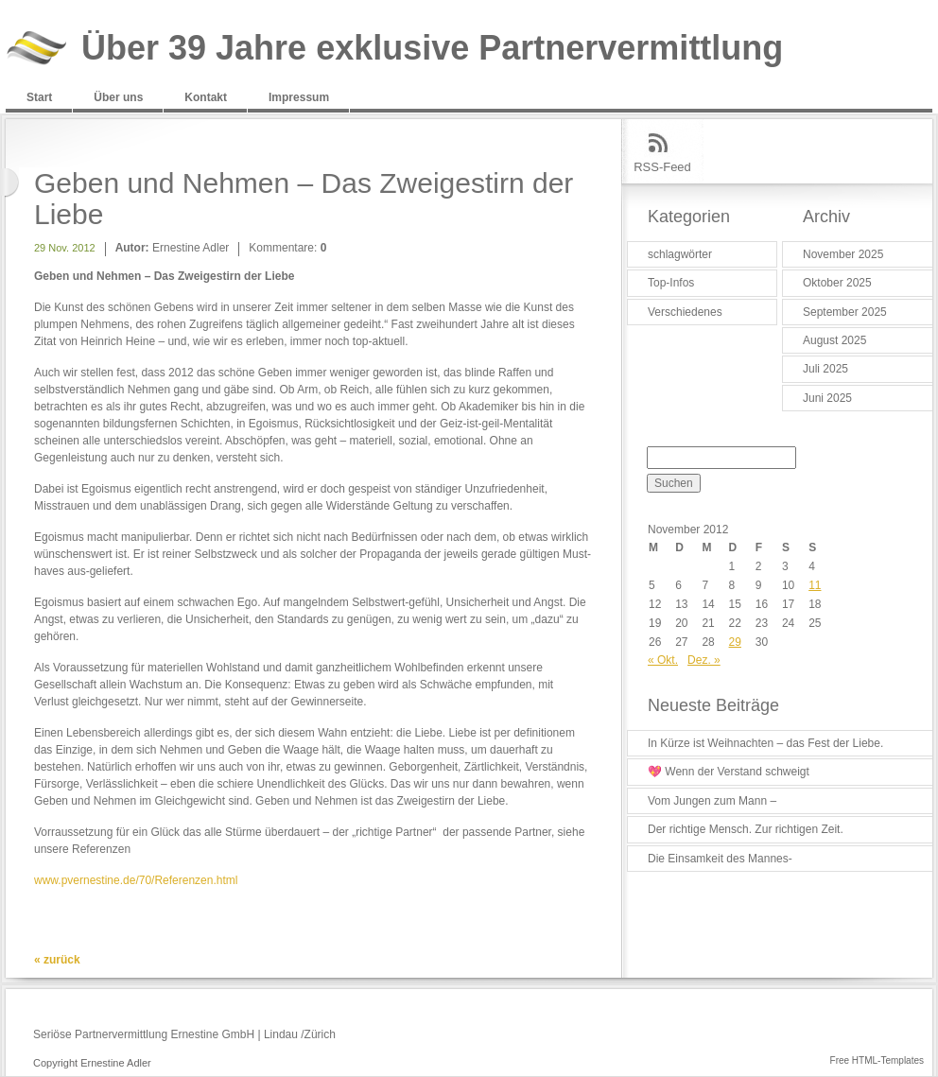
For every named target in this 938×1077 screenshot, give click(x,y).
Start (39, 97)
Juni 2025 (827, 398)
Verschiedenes (685, 312)
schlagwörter (680, 254)
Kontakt (205, 97)
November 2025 (843, 254)
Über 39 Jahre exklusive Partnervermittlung (432, 48)
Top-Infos (671, 282)
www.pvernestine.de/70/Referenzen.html (135, 880)
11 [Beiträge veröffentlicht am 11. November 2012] (814, 585)
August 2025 (834, 340)
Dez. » (704, 660)
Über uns (118, 97)
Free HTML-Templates (877, 1060)
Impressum (299, 97)
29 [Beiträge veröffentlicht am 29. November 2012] (735, 642)
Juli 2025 (825, 368)
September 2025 (845, 312)
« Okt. (663, 660)
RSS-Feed (662, 167)
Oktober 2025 (837, 282)
